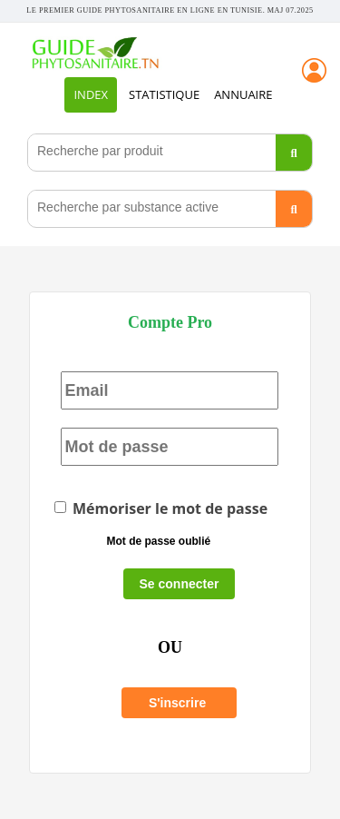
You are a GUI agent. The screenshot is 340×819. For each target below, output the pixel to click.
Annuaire (243, 94)
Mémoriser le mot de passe (160, 508)
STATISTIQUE (164, 94)
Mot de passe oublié (158, 541)
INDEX (90, 94)
